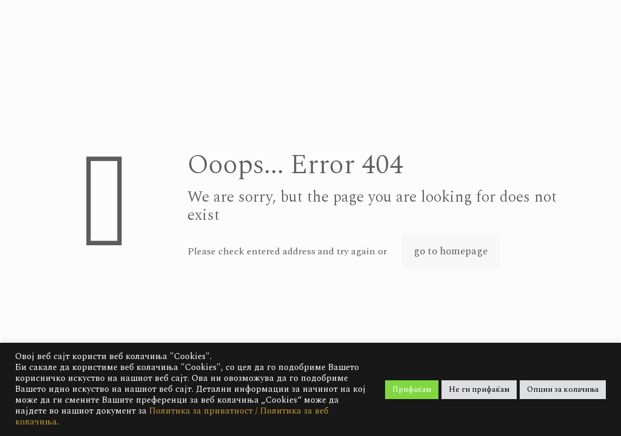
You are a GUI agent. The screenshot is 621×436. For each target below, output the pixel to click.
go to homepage (451, 251)
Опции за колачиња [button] (563, 389)
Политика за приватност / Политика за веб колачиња (172, 416)
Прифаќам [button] (411, 389)
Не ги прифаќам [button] (479, 389)
